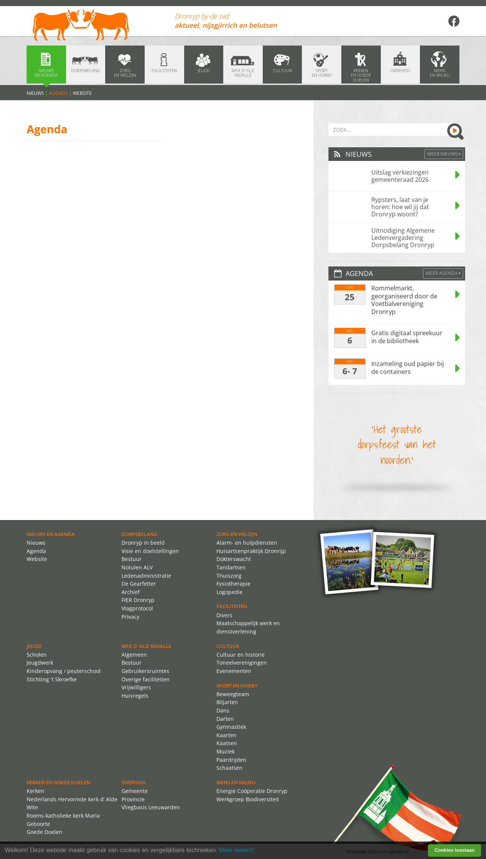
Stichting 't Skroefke (52, 679)
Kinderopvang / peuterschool (64, 671)
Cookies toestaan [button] (454, 850)
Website (82, 93)
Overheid (134, 782)
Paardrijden (231, 759)
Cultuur (227, 646)
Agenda (58, 93)
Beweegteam (232, 694)
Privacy (130, 616)
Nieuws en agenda (51, 534)
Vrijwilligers (136, 687)
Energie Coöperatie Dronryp (251, 790)
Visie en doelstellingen (150, 551)
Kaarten (226, 735)
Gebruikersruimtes (145, 671)
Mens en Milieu (236, 782)
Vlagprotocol (137, 608)
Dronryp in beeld (143, 542)
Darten (225, 718)
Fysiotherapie (233, 583)
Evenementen (233, 671)
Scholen (37, 654)
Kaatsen (226, 743)
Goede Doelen (44, 831)
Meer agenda (443, 273)
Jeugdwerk (40, 662)
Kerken (35, 790)
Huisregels (135, 695)
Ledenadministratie (146, 575)
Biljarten (227, 702)
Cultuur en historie (240, 654)
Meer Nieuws (444, 154)
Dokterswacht (233, 559)
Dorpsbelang (139, 534)
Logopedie (229, 592)
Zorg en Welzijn (236, 534)
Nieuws (35, 93)
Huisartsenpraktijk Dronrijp (251, 551)
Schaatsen (229, 767)
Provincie (133, 799)
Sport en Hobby (237, 685)
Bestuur (132, 559)
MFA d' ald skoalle (146, 646)
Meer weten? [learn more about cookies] (236, 850)
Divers (224, 615)
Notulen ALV (137, 567)
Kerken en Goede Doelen (58, 782)
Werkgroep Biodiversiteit (247, 799)
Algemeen (134, 654)
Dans (222, 710)
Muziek (225, 751)
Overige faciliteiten (146, 679)
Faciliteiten (231, 606)
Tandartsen (231, 567)
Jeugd (34, 646)
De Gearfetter (139, 583)
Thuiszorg (228, 575)
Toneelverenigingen (241, 662)
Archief (131, 592)
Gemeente (135, 790)
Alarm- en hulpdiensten (246, 542)
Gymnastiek (231, 726)
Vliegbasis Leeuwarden (151, 807)
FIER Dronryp (138, 600)
